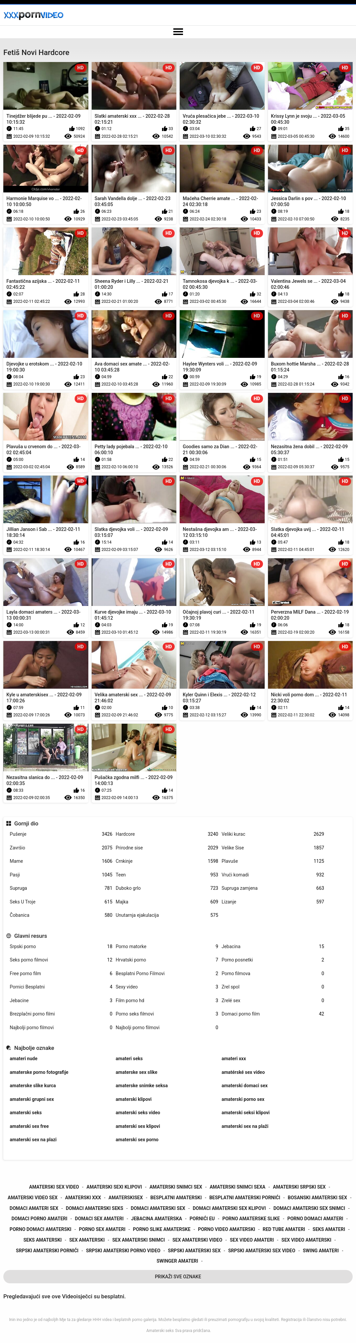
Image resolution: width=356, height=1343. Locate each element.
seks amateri (329, 1229)
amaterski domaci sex (245, 1085)
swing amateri (321, 1250)
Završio (61, 848)
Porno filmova (273, 973)
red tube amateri (284, 1229)
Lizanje (273, 902)
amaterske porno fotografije (39, 1072)
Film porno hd (167, 1000)
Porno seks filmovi (167, 1014)
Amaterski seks (160, 1330)
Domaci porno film (273, 1014)
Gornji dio (26, 823)
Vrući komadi (273, 875)
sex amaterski (87, 1240)
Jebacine (61, 1000)
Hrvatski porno (167, 960)
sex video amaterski (306, 1240)
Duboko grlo (167, 888)
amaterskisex (126, 1197)
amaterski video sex (33, 1197)
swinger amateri (177, 1261)
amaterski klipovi (134, 1099)
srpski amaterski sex (194, 1250)
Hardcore (167, 834)
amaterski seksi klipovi (246, 1112)
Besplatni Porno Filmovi (167, 973)
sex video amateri (252, 1240)
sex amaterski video (197, 1240)
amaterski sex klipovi (138, 1126)
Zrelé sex (273, 1000)
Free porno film (61, 973)
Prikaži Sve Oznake (178, 1276)
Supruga (61, 888)
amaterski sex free (29, 1126)
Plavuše (273, 861)
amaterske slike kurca (33, 1085)
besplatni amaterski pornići (244, 1197)
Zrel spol (273, 987)
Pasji (61, 875)
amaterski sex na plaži (245, 1126)
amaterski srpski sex (299, 1187)
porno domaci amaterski (40, 1229)
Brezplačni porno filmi (61, 1014)
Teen (167, 875)
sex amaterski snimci (138, 1240)
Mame (61, 861)
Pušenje (61, 834)
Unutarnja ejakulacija (167, 915)
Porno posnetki (273, 960)
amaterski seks (26, 1112)
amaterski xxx (83, 1197)
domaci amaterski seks (94, 1208)
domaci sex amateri (99, 1218)
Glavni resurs (30, 935)
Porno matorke (167, 946)
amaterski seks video (138, 1112)
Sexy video (167, 987)
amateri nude (23, 1058)
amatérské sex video (243, 1072)
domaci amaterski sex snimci (309, 1208)
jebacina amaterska (156, 1218)
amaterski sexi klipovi (114, 1187)
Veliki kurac (273, 834)
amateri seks (129, 1058)
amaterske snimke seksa (142, 1085)
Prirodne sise (167, 848)
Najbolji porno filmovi (61, 1028)
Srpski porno (61, 946)
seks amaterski (42, 1240)
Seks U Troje (61, 902)
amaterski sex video (54, 1187)
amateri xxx (234, 1058)
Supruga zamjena (273, 888)
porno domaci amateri (315, 1218)
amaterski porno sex (243, 1099)
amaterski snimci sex (175, 1187)
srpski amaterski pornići (47, 1250)
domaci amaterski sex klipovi (229, 1208)
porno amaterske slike (251, 1218)
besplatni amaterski (176, 1197)
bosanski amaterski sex (317, 1197)
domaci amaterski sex (158, 1208)
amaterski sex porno (137, 1139)
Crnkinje (167, 861)
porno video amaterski (226, 1229)
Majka (167, 902)
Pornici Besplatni (61, 987)
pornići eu (202, 1218)
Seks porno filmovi (61, 960)
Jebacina (273, 946)
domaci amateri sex (34, 1208)
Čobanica (61, 915)
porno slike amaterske (161, 1229)
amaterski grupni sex (32, 1099)
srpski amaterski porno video (123, 1250)
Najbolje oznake (34, 1048)
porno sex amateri (102, 1229)
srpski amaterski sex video (261, 1250)
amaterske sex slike (136, 1072)
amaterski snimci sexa (237, 1187)
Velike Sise (273, 848)
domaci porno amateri (39, 1218)
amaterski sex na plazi (33, 1139)
